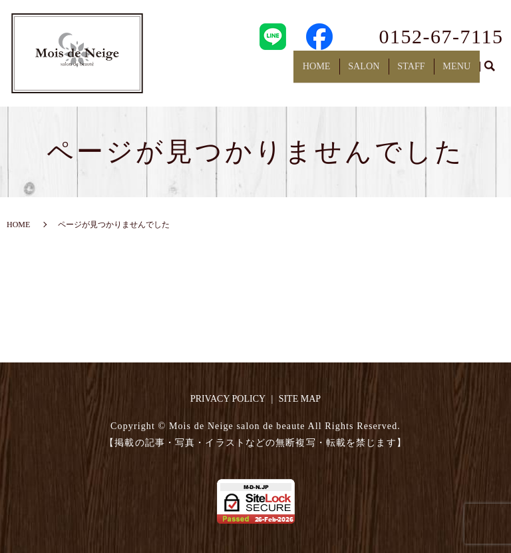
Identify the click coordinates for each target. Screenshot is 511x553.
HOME (328, 70)
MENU (458, 70)
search (490, 71)
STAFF (416, 70)
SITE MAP (300, 399)
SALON (372, 70)
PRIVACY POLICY (227, 399)
